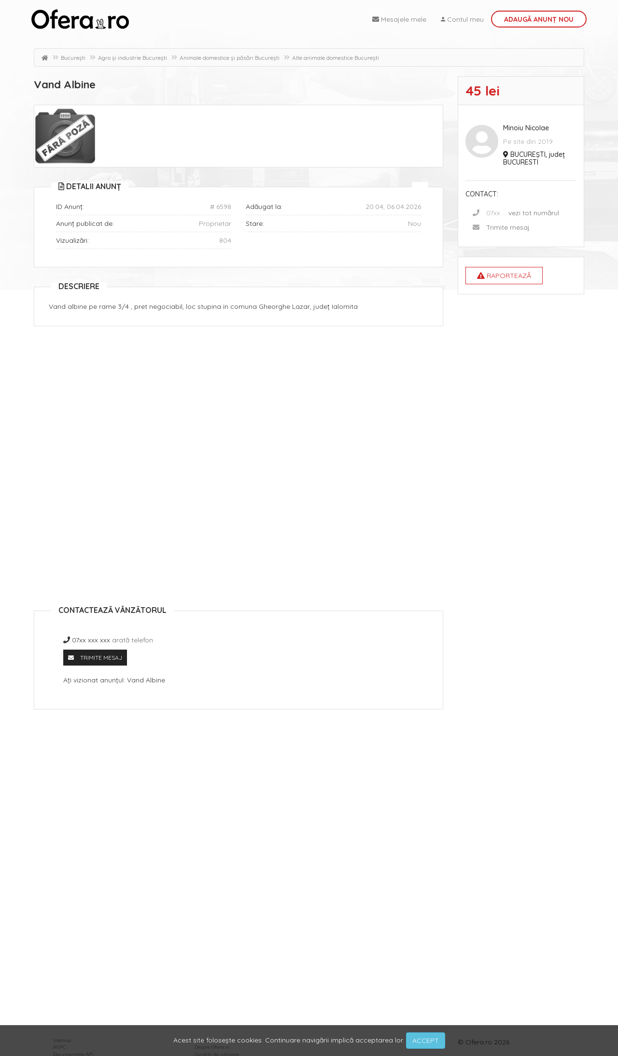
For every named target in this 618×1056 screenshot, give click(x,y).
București (73, 57)
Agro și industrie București (132, 57)
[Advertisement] (238, 403)
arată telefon (132, 640)
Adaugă (539, 19)
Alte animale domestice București (335, 57)
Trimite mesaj (508, 227)
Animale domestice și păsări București (230, 57)
